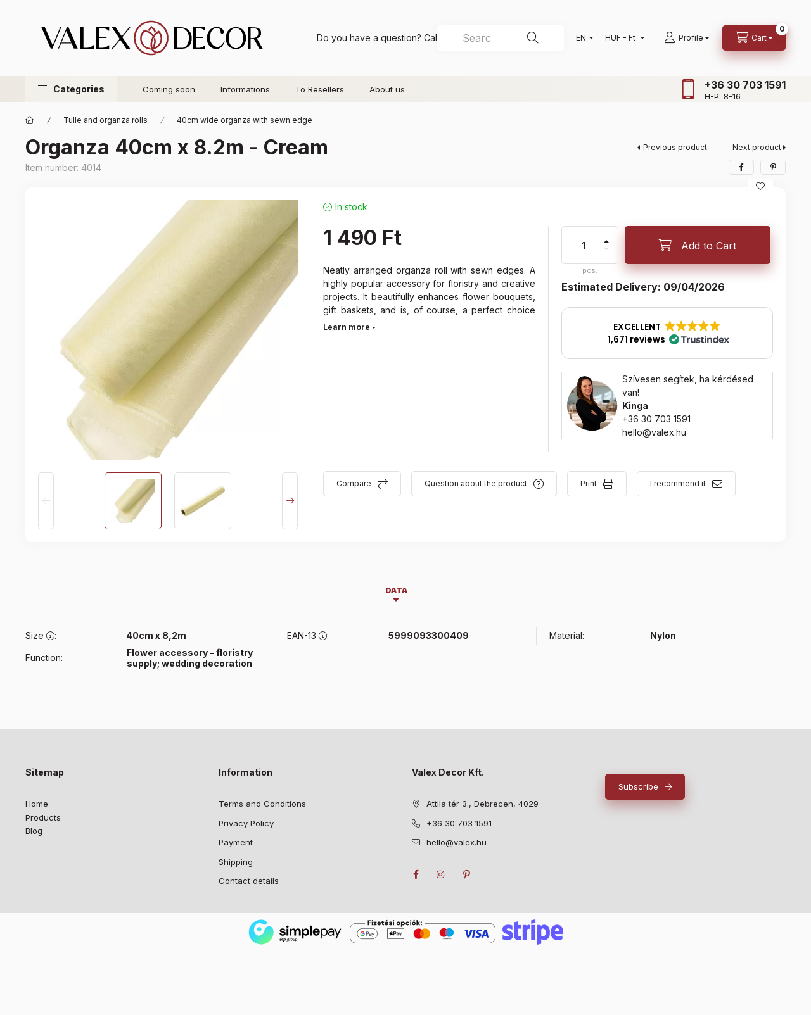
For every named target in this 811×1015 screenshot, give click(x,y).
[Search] (532, 38)
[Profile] (686, 38)
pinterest (466, 874)
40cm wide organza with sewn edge (244, 120)
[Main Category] (29, 120)
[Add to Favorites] (760, 186)
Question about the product (476, 483)
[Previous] (46, 500)
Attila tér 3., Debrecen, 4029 (482, 803)
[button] (71, 89)
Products (43, 817)
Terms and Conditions (262, 803)
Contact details (249, 881)
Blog (33, 831)
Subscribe (638, 786)
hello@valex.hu (654, 432)
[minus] (606, 249)
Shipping (236, 862)
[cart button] (754, 38)
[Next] (290, 500)
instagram (441, 874)
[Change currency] (621, 38)
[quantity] (583, 245)
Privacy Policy (246, 823)
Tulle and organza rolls (105, 120)
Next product (756, 147)
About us (387, 89)
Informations (245, 89)
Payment (236, 842)
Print (588, 483)
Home (36, 803)
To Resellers (319, 89)
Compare (353, 483)
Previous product (675, 147)
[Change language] (581, 38)
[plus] (606, 241)
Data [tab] (396, 590)
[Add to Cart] (697, 245)
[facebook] (741, 167)
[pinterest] (773, 167)
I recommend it (678, 483)
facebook (415, 874)
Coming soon (169, 89)
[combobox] (500, 38)
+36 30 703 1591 (745, 85)
